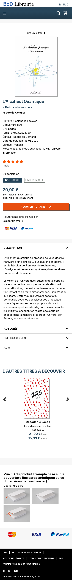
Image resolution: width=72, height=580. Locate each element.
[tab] (36, 246)
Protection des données (26, 552)
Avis (7, 347)
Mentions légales (13, 558)
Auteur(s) (11, 328)
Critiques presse (16, 338)
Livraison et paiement (41, 558)
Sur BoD (63, 4)
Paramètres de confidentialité (21, 564)
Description (13, 247)
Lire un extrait (34, 32)
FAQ (61, 558)
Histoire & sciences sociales (20, 121)
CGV (5, 552)
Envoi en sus (25, 194)
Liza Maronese (32, 426)
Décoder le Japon (38, 422)
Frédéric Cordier (14, 112)
